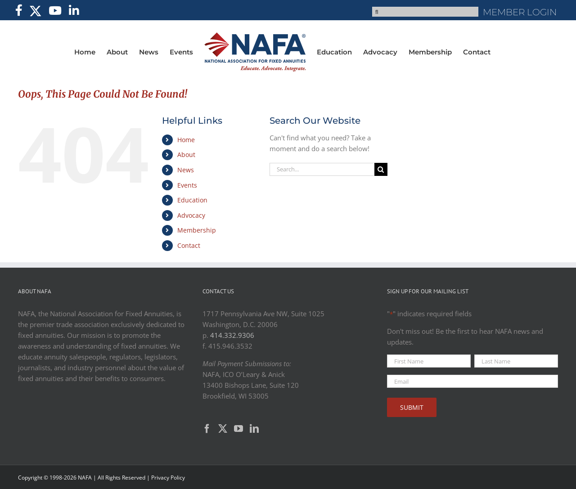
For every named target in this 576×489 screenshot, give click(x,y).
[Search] (380, 169)
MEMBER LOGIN (520, 12)
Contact (188, 245)
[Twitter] (222, 428)
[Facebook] (207, 428)
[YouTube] (238, 428)
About (186, 154)
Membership (196, 230)
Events (187, 185)
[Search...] (322, 169)
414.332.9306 (232, 335)
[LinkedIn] (254, 428)
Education (192, 200)
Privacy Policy (168, 477)
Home (186, 139)
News (185, 170)
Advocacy (191, 215)
